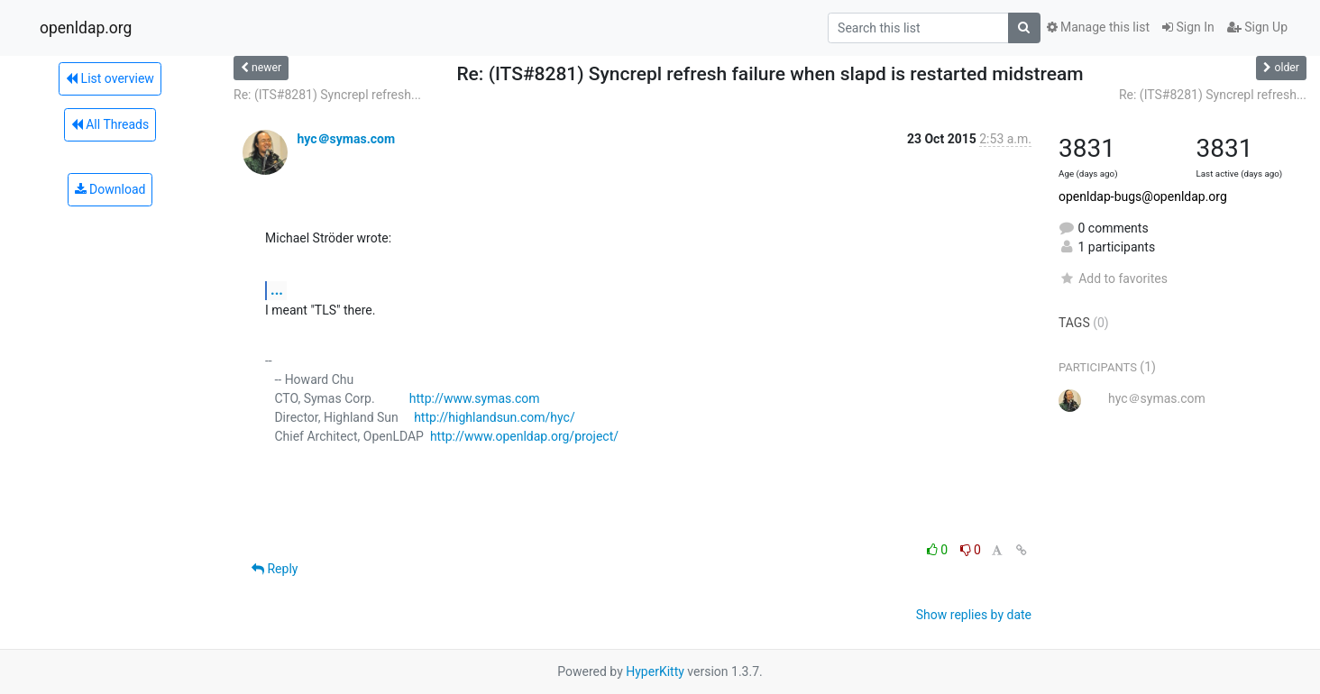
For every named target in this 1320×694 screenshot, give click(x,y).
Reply (275, 569)
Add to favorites (1113, 278)
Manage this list (1098, 27)
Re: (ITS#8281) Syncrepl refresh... (327, 94)
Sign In (1188, 27)
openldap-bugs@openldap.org (1143, 196)
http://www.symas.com (474, 398)
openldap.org (86, 28)
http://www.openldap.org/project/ (524, 436)
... (276, 289)
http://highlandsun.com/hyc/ (494, 417)
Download (110, 189)
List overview (110, 78)
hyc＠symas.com (346, 139)
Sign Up (1257, 27)
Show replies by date (973, 614)
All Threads (110, 124)
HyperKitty (655, 671)
